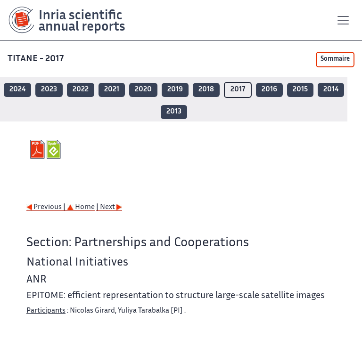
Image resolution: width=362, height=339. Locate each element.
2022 (81, 90)
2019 (175, 90)
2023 (49, 90)
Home (81, 207)
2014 (330, 90)
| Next (109, 207)
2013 (173, 112)
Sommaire (335, 59)
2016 (269, 90)
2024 (17, 90)
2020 (143, 90)
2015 (300, 90)
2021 (111, 90)
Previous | (46, 207)
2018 (206, 90)
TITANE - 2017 (37, 59)
